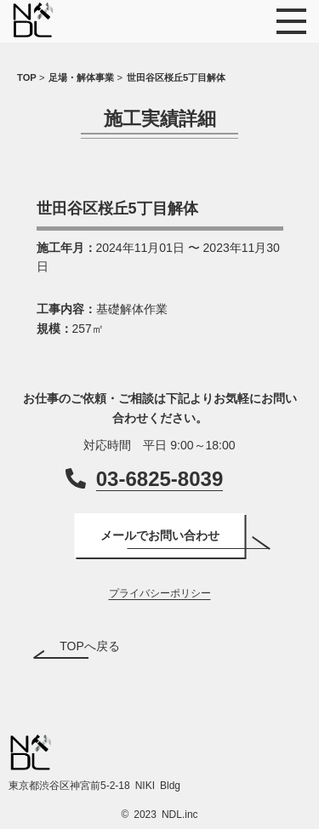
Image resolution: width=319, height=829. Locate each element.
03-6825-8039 (159, 478)
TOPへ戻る (90, 646)
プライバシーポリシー (160, 593)
